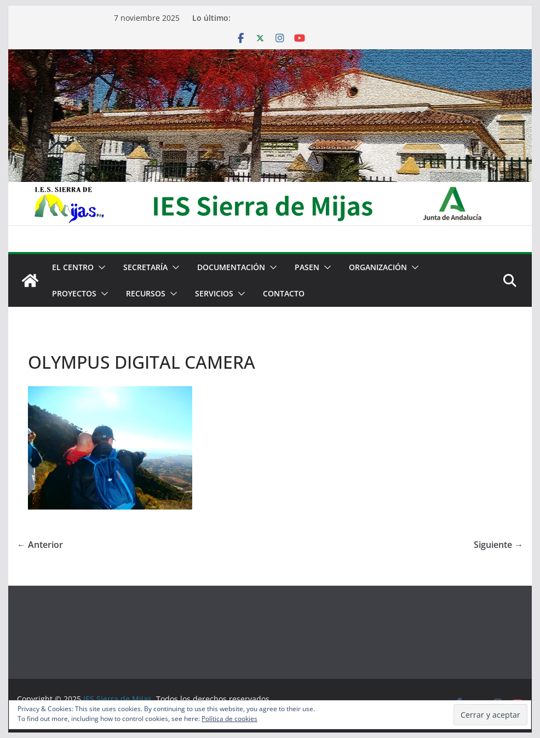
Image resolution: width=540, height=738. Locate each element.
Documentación (231, 267)
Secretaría (145, 267)
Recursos (145, 293)
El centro (73, 267)
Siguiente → (498, 545)
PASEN (307, 267)
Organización (378, 267)
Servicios (214, 293)
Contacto (284, 293)
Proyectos (74, 293)
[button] (100, 267)
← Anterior (40, 545)
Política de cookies (229, 718)
